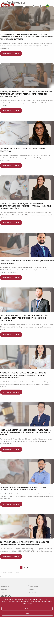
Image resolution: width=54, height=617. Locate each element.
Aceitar (27, 609)
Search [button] (2, 577)
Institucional (5, 586)
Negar (27, 613)
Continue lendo (11, 53)
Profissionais (5, 589)
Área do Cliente (33, 586)
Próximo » (30, 568)
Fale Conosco (32, 592)
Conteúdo (31, 589)
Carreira (3, 592)
